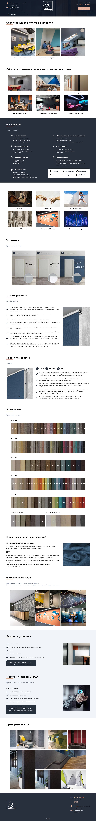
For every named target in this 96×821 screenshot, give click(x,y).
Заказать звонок (84, 8)
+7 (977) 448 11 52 (84, 4)
